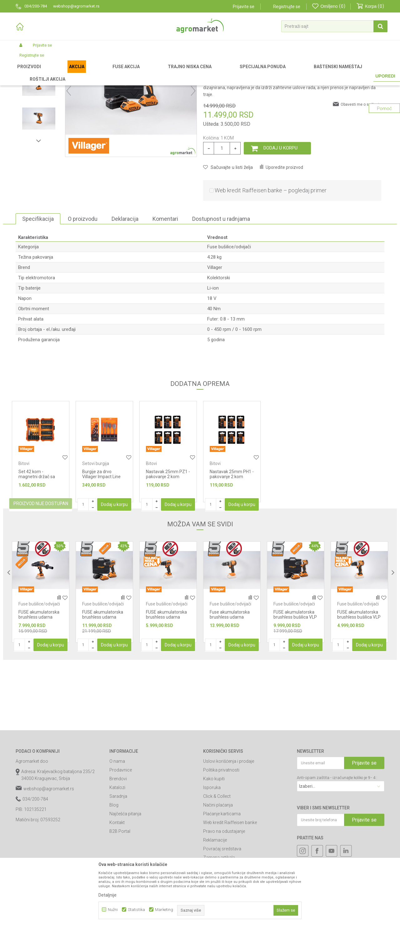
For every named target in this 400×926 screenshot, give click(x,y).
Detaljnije (107, 895)
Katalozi (117, 852)
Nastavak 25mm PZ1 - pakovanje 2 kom (168, 539)
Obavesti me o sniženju (361, 170)
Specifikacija (38, 284)
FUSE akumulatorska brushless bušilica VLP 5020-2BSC (295, 682)
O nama (117, 826)
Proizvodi (49, 72)
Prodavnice (120, 835)
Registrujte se (286, 6)
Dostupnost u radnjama (221, 284)
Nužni (113, 909)
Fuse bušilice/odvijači (179, 72)
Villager (214, 333)
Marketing (164, 909)
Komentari (165, 284)
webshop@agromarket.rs (48, 854)
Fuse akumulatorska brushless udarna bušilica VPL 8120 (230, 682)
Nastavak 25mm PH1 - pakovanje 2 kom (232, 539)
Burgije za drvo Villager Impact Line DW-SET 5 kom (101, 541)
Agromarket (26, 72)
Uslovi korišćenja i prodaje (228, 826)
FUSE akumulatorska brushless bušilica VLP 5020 (359, 682)
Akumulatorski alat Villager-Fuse (106, 72)
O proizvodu (83, 284)
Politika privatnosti (221, 835)
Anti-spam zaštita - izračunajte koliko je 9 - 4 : (337, 843)
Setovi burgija (95, 528)
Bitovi (23, 528)
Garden (67, 72)
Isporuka (212, 852)
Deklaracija (125, 284)
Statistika (136, 909)
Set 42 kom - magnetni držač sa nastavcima (36, 541)
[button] (334, 26)
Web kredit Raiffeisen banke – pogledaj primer (271, 255)
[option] (39, 116)
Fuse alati (147, 72)
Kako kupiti (214, 844)
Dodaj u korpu (280, 213)
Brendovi (118, 844)
